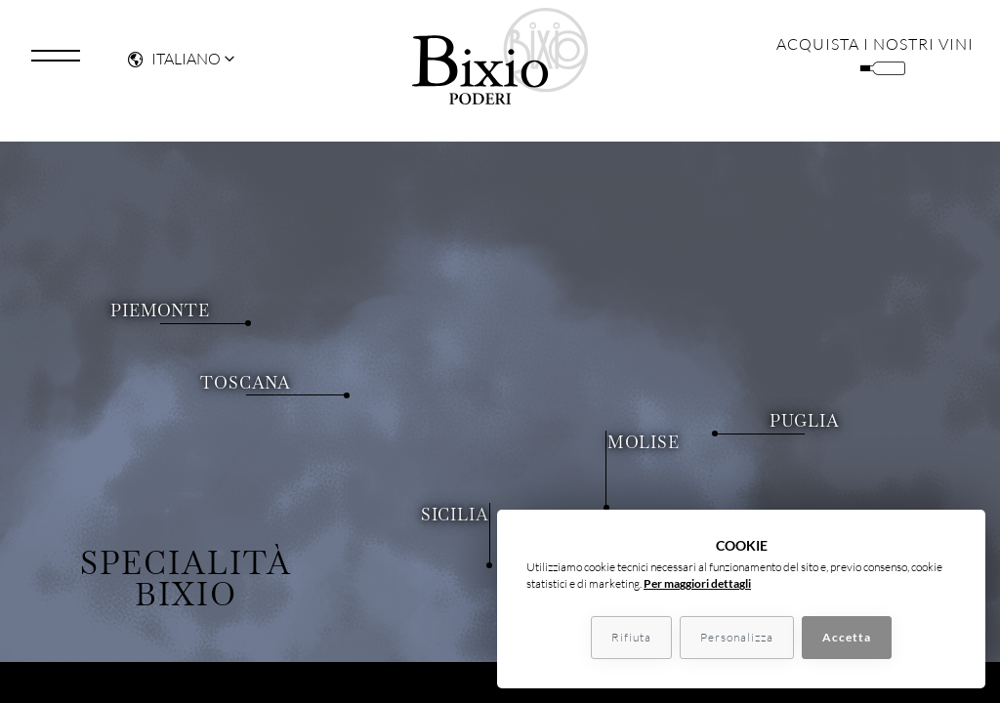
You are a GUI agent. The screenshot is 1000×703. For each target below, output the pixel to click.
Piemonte (200, 262)
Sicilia (485, 511)
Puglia (775, 417)
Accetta (846, 637)
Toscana (280, 335)
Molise (613, 335)
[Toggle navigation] (56, 61)
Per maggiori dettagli (697, 583)
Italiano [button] (174, 63)
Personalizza (736, 637)
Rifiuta (631, 637)
